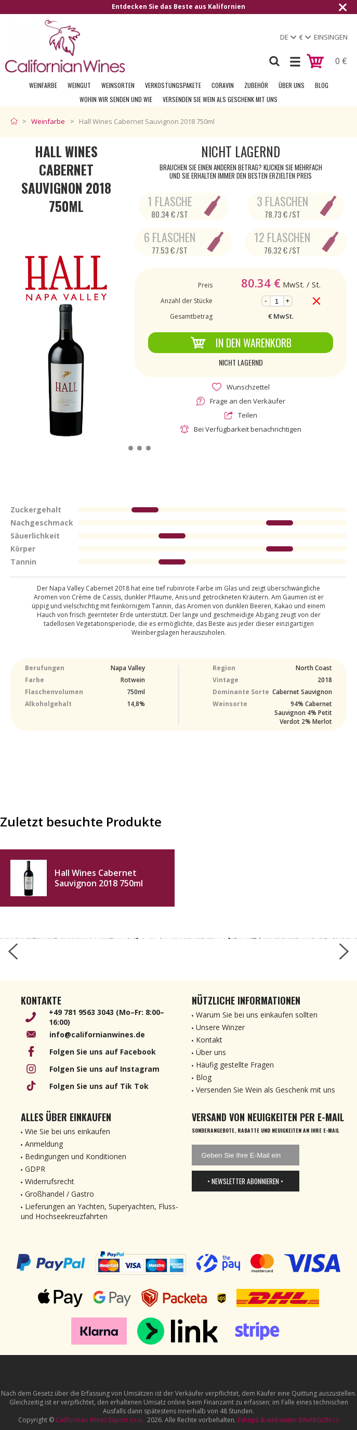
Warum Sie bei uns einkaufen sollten (257, 1015)
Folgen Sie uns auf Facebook (102, 1052)
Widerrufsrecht (49, 1181)
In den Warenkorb (241, 342)
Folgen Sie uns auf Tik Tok (99, 1086)
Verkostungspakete (173, 85)
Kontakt (209, 1040)
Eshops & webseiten (267, 1419)
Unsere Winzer (220, 1027)
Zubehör (256, 85)
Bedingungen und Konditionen (75, 1156)
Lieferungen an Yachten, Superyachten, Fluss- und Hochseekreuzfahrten (99, 1211)
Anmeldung (44, 1144)
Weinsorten (118, 85)
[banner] (65, 46)
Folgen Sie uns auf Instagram (104, 1069)
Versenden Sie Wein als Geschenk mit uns (220, 99)
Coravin (222, 85)
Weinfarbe (43, 85)
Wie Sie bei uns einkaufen (67, 1131)
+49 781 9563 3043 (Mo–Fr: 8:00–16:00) (106, 1017)
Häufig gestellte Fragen (235, 1065)
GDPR (35, 1169)
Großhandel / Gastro (59, 1194)
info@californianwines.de (97, 1034)
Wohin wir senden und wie (116, 99)
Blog (321, 85)
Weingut (79, 85)
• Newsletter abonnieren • (245, 1181)
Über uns (292, 85)
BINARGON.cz (318, 1419)
